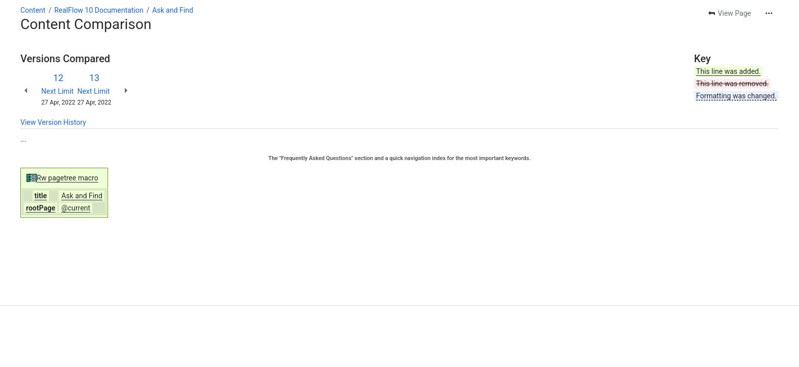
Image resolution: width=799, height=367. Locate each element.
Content (32, 10)
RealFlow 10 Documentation (98, 10)
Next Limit (57, 91)
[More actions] (769, 13)
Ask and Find (172, 10)
